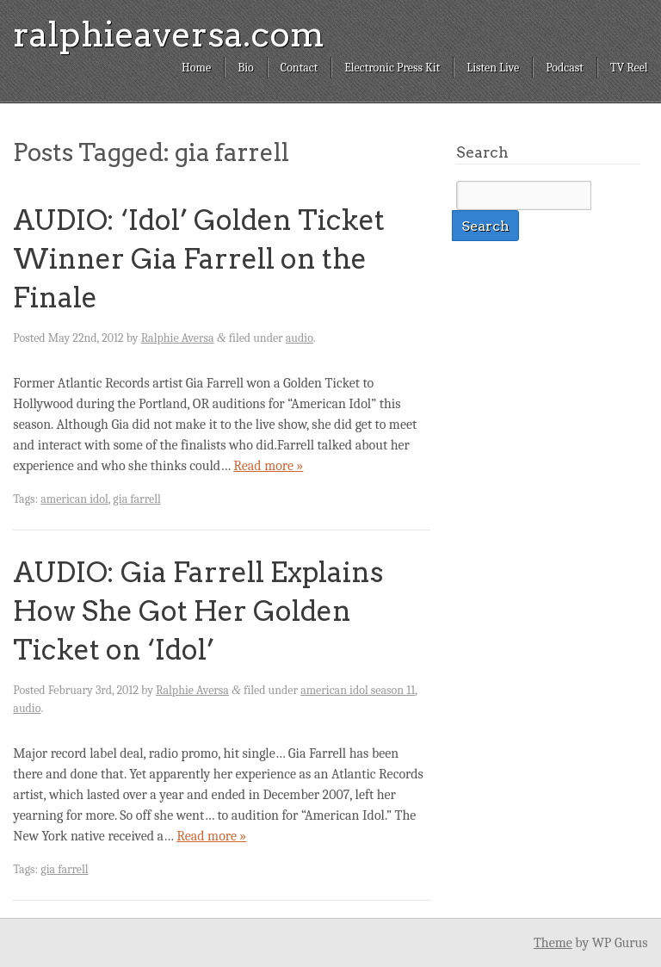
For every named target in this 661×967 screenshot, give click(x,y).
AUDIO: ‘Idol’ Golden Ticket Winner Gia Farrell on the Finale (199, 258)
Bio (246, 67)
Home (196, 67)
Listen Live (492, 67)
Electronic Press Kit (392, 67)
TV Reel (629, 67)
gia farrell (136, 499)
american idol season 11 (357, 690)
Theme (553, 943)
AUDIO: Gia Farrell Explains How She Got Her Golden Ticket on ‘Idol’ (198, 610)
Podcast (565, 67)
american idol (74, 499)
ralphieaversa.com (168, 34)
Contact (299, 67)
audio (299, 338)
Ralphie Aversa (177, 338)
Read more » (268, 466)
